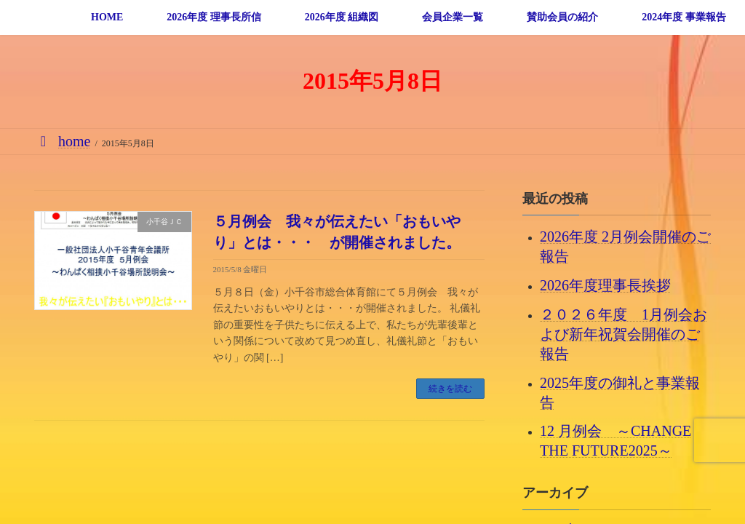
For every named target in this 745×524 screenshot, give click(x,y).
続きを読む (450, 389)
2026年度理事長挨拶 (605, 285)
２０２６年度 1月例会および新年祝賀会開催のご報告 (623, 333)
